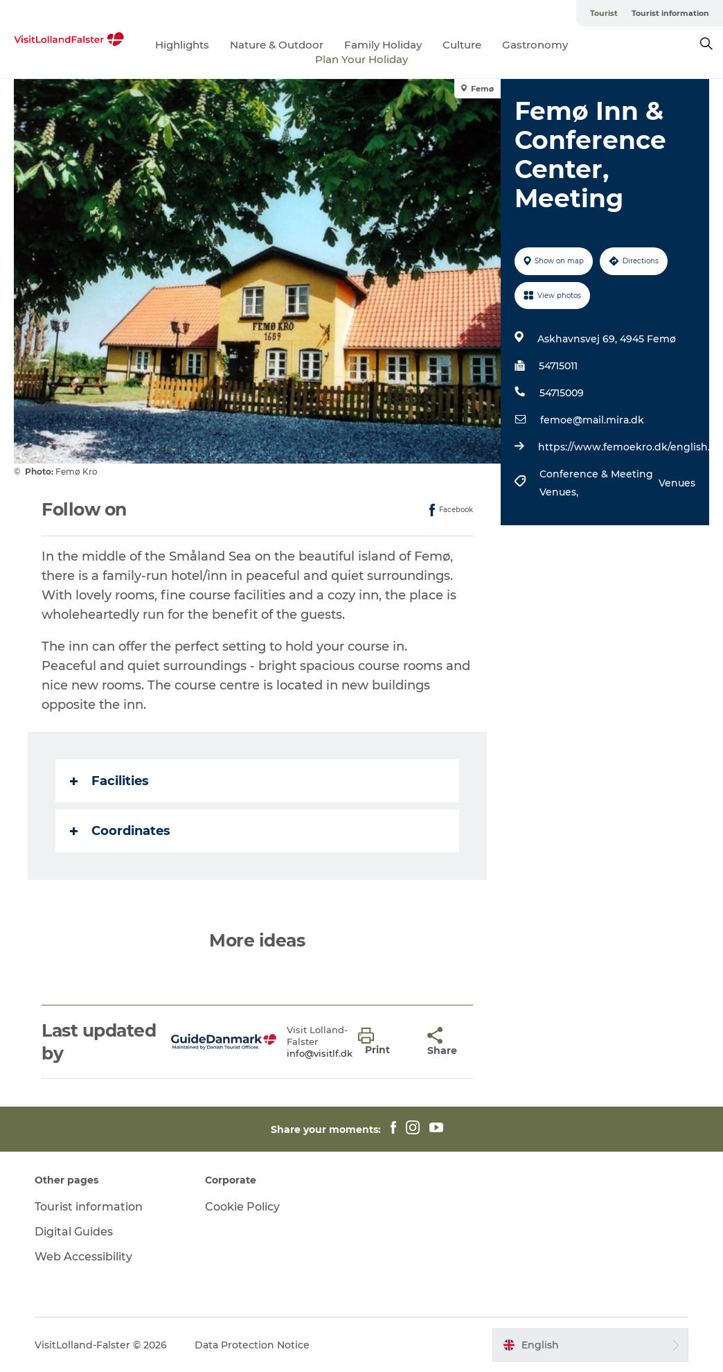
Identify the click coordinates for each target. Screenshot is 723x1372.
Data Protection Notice (252, 1345)
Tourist (604, 13)
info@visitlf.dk (319, 1053)
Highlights (182, 44)
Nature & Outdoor (276, 44)
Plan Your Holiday (361, 59)
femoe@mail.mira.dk (592, 420)
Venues (677, 483)
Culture (462, 44)
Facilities (109, 781)
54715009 (561, 393)
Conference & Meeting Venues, (596, 483)
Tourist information (670, 13)
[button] (382, 1042)
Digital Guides (74, 1231)
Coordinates (120, 830)
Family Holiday (383, 44)
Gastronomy (535, 44)
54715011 (558, 366)
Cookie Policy (242, 1206)
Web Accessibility (83, 1256)
